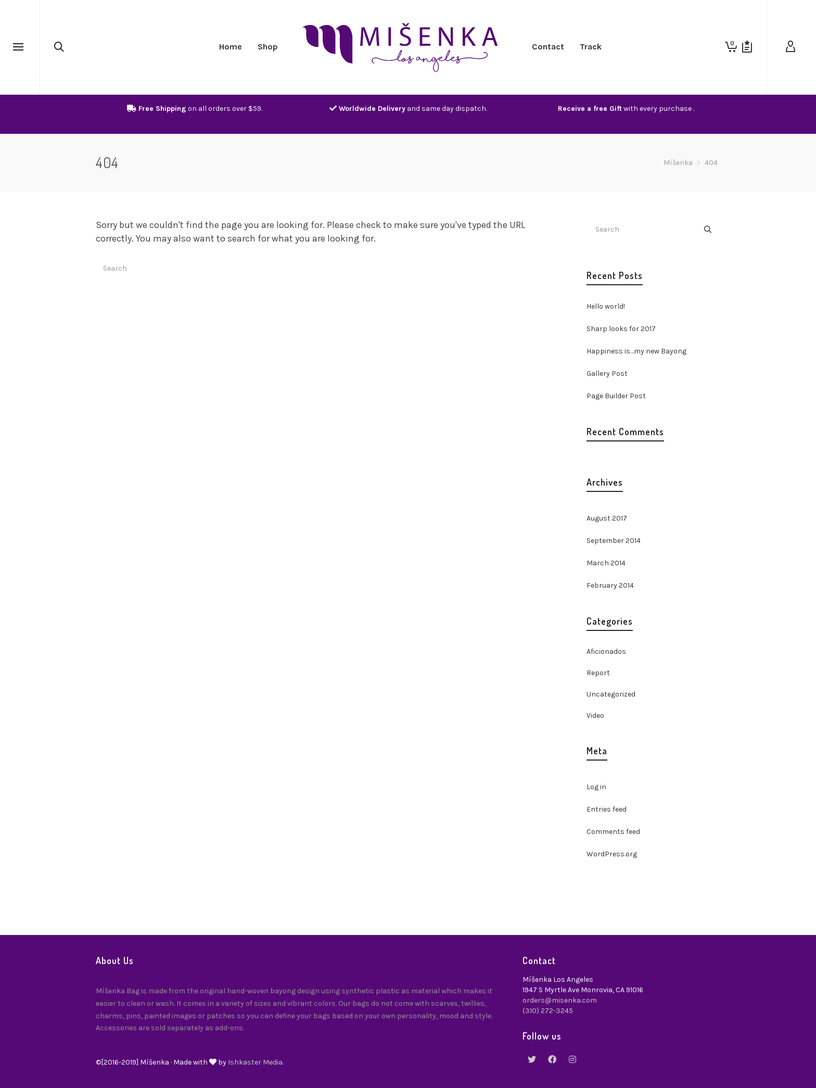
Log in (596, 786)
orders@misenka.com (559, 1000)
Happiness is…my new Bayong (636, 351)
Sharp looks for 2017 (621, 328)
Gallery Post (607, 373)
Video (595, 715)
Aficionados (606, 651)
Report (598, 672)
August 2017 (606, 518)
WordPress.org (611, 854)
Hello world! (605, 306)
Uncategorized (610, 694)
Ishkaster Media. (256, 1062)
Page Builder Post (616, 395)
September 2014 (613, 540)
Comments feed (613, 831)
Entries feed (606, 809)
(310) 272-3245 (547, 1010)
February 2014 (610, 585)
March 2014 (606, 563)
